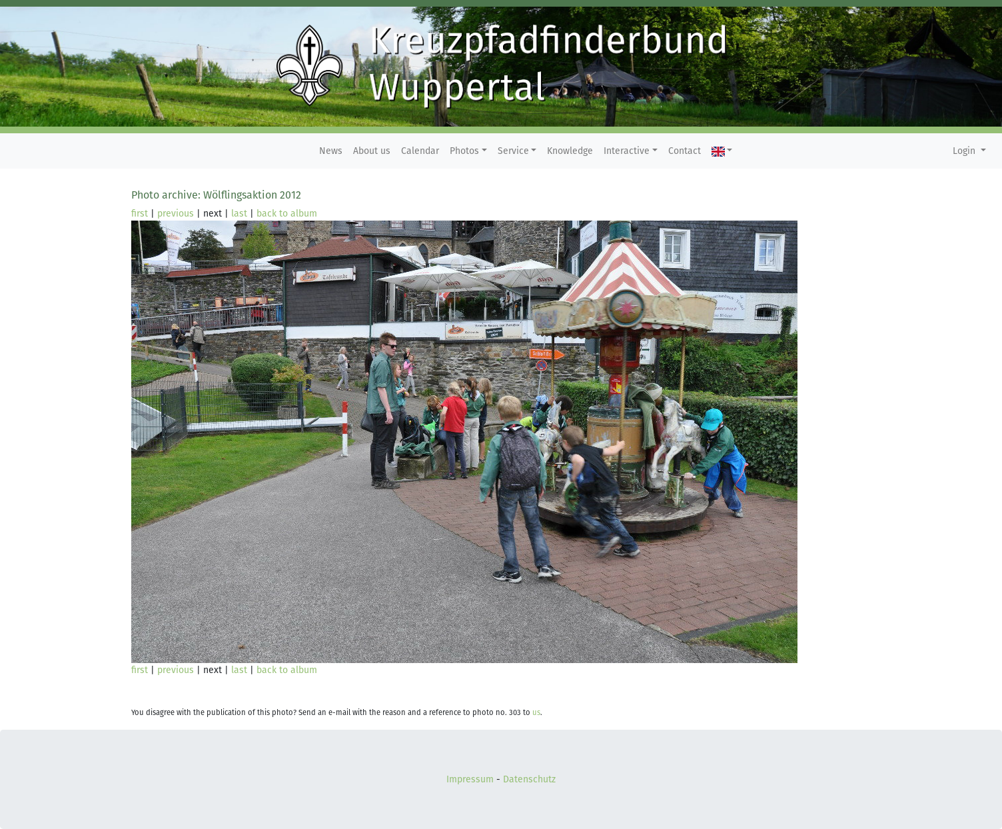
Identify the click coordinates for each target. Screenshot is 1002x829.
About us (371, 151)
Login (965, 151)
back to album (286, 213)
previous (175, 213)
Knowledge (570, 151)
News (330, 151)
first (139, 213)
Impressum (470, 779)
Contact (684, 151)
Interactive (627, 151)
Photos (464, 151)
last (239, 213)
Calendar (420, 151)
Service (513, 151)
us (536, 712)
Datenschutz (529, 779)
